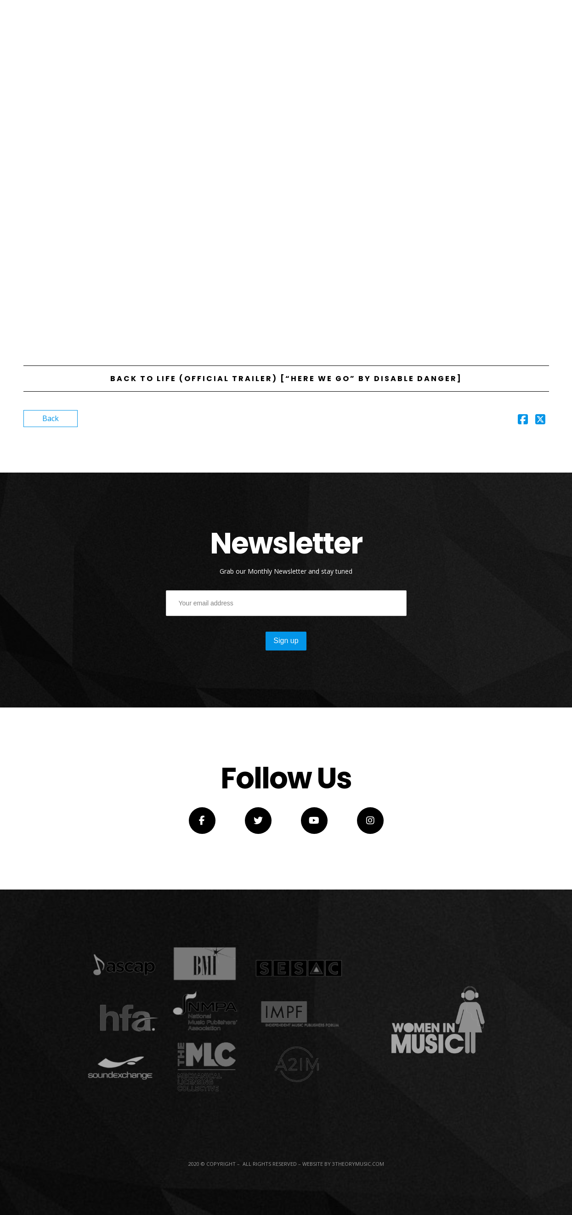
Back (50, 418)
